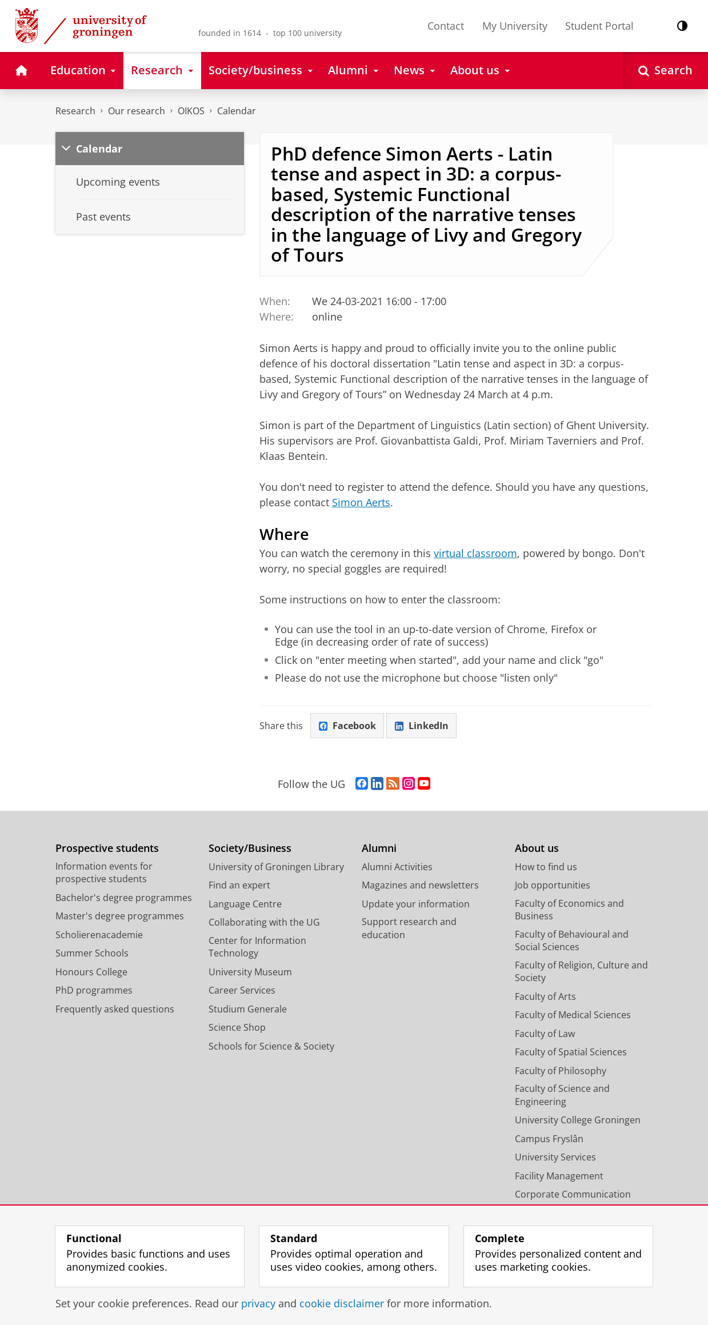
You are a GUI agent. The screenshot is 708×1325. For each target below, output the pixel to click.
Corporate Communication (573, 1194)
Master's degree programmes (119, 916)
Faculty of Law (545, 1033)
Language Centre (245, 904)
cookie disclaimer (341, 1303)
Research (75, 111)
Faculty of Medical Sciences (573, 1014)
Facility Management (559, 1176)
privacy (258, 1303)
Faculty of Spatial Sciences (571, 1052)
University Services (555, 1157)
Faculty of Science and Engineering (562, 1095)
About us (537, 848)
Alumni (379, 848)
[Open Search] (665, 70)
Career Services (242, 990)
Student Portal (599, 26)
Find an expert (239, 885)
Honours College (91, 972)
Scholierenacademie (99, 934)
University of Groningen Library (276, 866)
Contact (445, 26)
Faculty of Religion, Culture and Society (581, 971)
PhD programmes (94, 990)
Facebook (347, 725)
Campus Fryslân (549, 1138)
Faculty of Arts (545, 996)
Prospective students (107, 848)
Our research (136, 111)
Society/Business (250, 848)
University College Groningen (578, 1120)
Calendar (236, 111)
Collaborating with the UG (264, 922)
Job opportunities (552, 885)
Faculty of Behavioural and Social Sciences (572, 941)
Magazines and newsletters (420, 885)
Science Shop (237, 1027)
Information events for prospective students (104, 873)
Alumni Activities (397, 866)
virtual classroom (475, 553)
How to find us (546, 866)
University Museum (250, 972)
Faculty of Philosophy (560, 1070)
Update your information (416, 904)
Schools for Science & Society (271, 1046)
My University (514, 26)
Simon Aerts (361, 502)
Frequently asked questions (114, 1009)
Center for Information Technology (257, 947)
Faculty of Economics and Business (569, 910)
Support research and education (409, 928)
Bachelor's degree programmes (123, 897)
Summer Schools (92, 953)
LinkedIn (422, 725)
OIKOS (191, 111)
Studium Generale (248, 1009)
